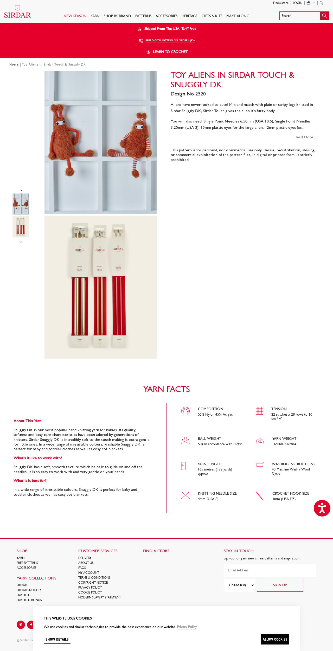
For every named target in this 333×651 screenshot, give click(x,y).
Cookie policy (90, 592)
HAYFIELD (23, 595)
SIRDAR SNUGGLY (29, 590)
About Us (86, 563)
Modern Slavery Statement (99, 597)
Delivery (84, 558)
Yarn (95, 16)
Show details (57, 639)
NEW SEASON (75, 16)
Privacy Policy (90, 587)
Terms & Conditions (94, 577)
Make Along (237, 16)
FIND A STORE (156, 551)
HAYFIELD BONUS (29, 600)
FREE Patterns (27, 563)
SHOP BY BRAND (117, 16)
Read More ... (305, 137)
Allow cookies (275, 639)
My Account (88, 573)
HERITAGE (189, 16)
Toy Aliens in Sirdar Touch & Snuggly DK (54, 64)
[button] (304, 15)
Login (297, 3)
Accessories (166, 16)
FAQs (82, 568)
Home (14, 64)
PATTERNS (143, 16)
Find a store (281, 3)
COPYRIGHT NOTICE (93, 582)
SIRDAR (22, 585)
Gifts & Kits (212, 16)
